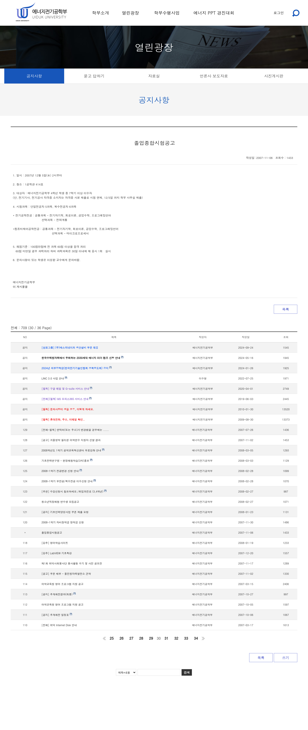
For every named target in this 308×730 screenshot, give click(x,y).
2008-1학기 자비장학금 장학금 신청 (62, 522)
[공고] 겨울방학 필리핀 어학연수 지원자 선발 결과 (71, 440)
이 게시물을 (20, 287)
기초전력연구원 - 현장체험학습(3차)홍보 (66, 460)
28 (141, 638)
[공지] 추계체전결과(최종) (58, 594)
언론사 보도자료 (214, 76)
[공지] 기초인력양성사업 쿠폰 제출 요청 (65, 512)
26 (122, 638)
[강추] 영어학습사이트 (54, 543)
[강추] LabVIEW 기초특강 (56, 553)
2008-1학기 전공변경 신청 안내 (61, 471)
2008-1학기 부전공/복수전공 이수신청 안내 (68, 481)
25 (112, 638)
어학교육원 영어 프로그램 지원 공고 (62, 584)
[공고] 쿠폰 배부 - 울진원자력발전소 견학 (66, 573)
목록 (285, 309)
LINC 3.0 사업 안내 (54, 378)
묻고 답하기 (94, 76)
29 (151, 638)
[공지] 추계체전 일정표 (56, 615)
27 (131, 638)
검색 (187, 672)
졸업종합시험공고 (51, 532)
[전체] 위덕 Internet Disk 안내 (59, 625)
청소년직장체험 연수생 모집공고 (60, 501)
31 (166, 638)
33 (186, 638)
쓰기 (285, 657)
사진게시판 (273, 76)
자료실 (154, 76)
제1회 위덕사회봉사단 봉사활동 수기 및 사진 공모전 (71, 563)
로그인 (279, 12)
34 (196, 638)
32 (176, 638)
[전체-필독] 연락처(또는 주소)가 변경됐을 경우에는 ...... (75, 429)
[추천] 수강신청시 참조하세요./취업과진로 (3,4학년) (74, 491)
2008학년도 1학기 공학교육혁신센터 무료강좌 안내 (72, 450)
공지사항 (34, 76)
